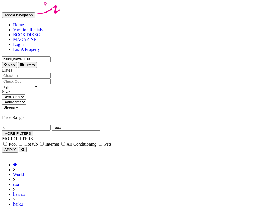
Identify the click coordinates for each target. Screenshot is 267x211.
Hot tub (28, 144)
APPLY (10, 150)
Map (9, 65)
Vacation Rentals (28, 29)
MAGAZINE (24, 39)
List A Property (26, 49)
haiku (18, 204)
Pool (10, 144)
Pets (105, 144)
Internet (49, 144)
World (18, 174)
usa (16, 184)
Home (18, 24)
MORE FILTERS (17, 133)
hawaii (19, 194)
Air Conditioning (79, 144)
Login (18, 44)
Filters (27, 65)
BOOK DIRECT (27, 34)
